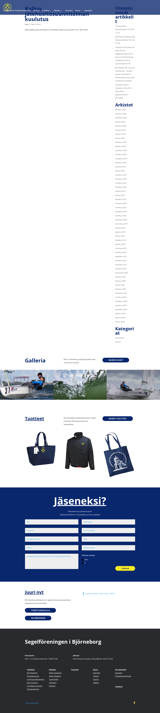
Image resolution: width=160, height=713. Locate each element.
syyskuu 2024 (120, 134)
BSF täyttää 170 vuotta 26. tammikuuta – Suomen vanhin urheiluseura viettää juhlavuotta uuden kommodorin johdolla (125, 74)
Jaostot (96, 679)
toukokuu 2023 (121, 179)
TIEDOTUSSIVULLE (40, 610)
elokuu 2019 (120, 322)
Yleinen (38, 24)
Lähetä (125, 568)
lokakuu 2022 (120, 191)
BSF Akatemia (32, 673)
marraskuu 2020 (121, 273)
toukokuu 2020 (121, 293)
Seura (77, 11)
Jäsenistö (96, 673)
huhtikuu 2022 (120, 207)
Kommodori (119, 338)
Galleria (35, 360)
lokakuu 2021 (120, 228)
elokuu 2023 (120, 171)
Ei (84, 563)
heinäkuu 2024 (121, 142)
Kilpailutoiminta (33, 689)
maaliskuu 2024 (121, 158)
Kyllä (85, 559)
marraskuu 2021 (121, 224)
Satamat (52, 686)
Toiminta (45, 11)
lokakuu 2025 (120, 122)
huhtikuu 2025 (120, 126)
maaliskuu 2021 (121, 256)
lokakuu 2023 (120, 167)
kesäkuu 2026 (120, 109)
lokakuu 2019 (120, 313)
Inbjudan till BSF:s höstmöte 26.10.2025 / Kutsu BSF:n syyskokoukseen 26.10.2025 (123, 91)
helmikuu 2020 (120, 305)
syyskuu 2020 (120, 281)
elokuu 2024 (120, 138)
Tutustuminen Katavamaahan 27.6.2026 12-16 (124, 29)
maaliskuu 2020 (121, 301)
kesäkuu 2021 (120, 244)
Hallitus (96, 676)
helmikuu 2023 (120, 187)
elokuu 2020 (120, 285)
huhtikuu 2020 (120, 297)
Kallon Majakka (55, 676)
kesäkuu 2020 (120, 289)
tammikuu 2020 (121, 309)
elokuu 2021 (120, 236)
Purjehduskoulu (33, 676)
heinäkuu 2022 (121, 199)
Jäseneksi (88, 11)
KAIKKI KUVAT (116, 360)
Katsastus (53, 683)
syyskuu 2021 (120, 232)
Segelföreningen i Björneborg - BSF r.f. (100, 593)
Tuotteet (69, 11)
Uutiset (36, 11)
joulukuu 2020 (120, 269)
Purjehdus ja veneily (34, 686)
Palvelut (57, 11)
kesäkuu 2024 (120, 146)
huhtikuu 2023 (120, 183)
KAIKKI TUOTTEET (118, 418)
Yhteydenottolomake (123, 676)
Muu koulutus (32, 683)
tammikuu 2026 (121, 118)
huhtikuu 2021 (120, 252)
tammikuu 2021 (121, 265)
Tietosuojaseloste (32, 703)
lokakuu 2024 (120, 130)
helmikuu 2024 (120, 163)
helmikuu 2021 (120, 260)
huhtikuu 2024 (120, 154)
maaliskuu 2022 (121, 211)
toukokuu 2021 (121, 248)
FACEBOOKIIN (38, 618)
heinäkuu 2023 (121, 175)
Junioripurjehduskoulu (35, 679)
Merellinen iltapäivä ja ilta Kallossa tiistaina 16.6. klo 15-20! (125, 40)
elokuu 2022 (120, 195)
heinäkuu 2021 (121, 240)
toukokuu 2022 (121, 203)
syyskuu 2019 (120, 318)
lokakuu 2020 (120, 277)
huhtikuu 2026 (120, 114)
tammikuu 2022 (121, 220)
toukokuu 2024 (121, 150)
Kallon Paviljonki (55, 673)
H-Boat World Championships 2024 (17, 11)
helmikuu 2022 (120, 216)
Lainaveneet (53, 679)
